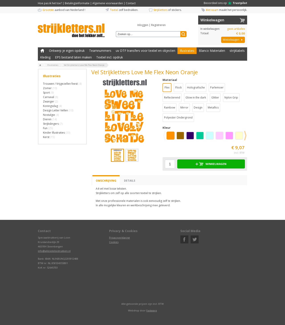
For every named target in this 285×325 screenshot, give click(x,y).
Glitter (215, 97)
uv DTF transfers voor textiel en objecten (145, 50)
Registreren (158, 25)
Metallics (213, 107)
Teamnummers (100, 50)
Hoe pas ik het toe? (50, 3)
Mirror (184, 107)
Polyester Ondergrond (178, 117)
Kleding (45, 57)
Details (129, 181)
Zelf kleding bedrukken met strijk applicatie (42, 50)
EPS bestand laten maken (73, 57)
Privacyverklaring (119, 237)
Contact (131, 3)
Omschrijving (106, 181)
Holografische (196, 87)
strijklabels (237, 50)
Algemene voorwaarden (107, 3)
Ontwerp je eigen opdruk (67, 50)
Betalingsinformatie (77, 3)
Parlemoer (217, 87)
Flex (167, 87)
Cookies (113, 242)
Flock (178, 87)
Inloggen (142, 25)
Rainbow (169, 107)
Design (198, 107)
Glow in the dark (195, 97)
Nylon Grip (231, 97)
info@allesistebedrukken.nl (54, 251)
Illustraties (187, 50)
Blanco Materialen (212, 50)
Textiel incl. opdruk (109, 57)
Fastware (151, 310)
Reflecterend (172, 97)
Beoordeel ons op (225, 3)
